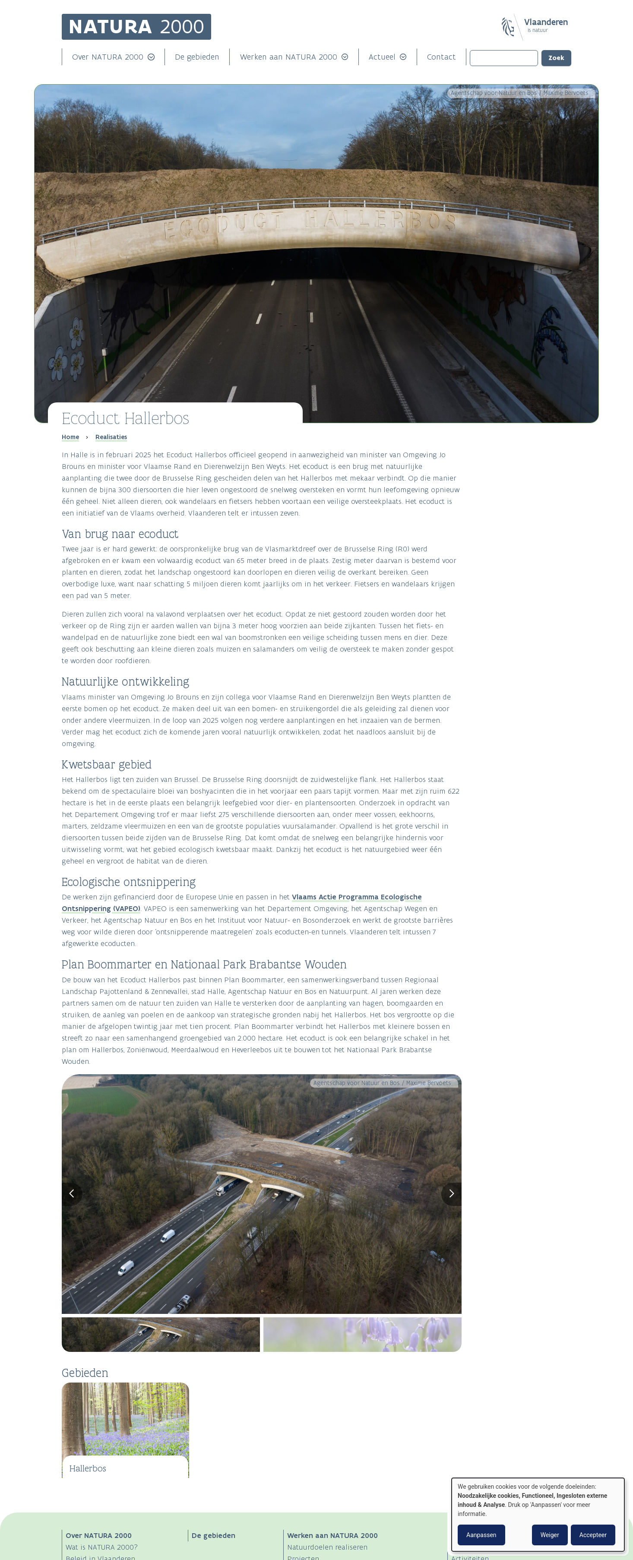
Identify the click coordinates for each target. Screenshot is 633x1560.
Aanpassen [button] (481, 1535)
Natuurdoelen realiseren (327, 1547)
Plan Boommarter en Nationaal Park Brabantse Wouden (523, 498)
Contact (441, 57)
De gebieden (197, 57)
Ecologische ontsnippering (511, 487)
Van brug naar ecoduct (506, 453)
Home (70, 437)
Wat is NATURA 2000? (102, 1547)
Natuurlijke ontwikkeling (508, 464)
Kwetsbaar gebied (499, 476)
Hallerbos (88, 1468)
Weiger (550, 1535)
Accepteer (593, 1535)
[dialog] (538, 1514)
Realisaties (111, 437)
